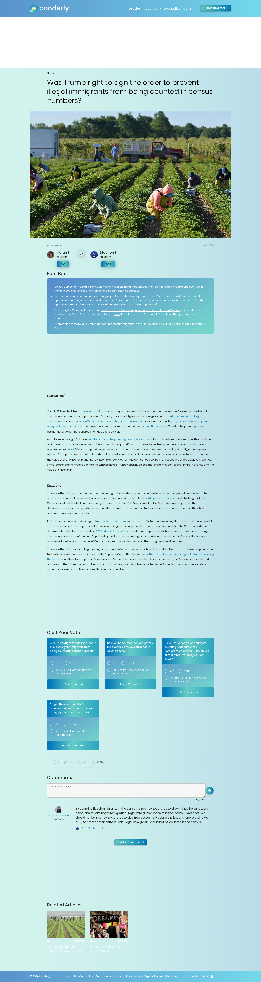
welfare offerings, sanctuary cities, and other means (108, 421)
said (117, 314)
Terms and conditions (110, 976)
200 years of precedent (163, 498)
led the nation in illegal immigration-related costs (120, 439)
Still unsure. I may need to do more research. (73, 671)
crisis (71, 449)
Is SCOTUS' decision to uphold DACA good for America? (106, 949)
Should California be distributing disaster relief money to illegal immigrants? (65, 949)
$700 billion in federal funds (113, 531)
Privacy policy (170, 9)
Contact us (86, 976)
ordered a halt (91, 411)
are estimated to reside (113, 521)
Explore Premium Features (161, 976)
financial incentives (152, 426)
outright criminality (181, 421)
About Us (150, 9)
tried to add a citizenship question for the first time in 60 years (140, 310)
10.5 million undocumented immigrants (110, 324)
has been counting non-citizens (85, 296)
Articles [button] (135, 9)
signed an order (109, 287)
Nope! (72, 663)
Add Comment (73, 684)
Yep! (57, 663)
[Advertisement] (130, 42)
